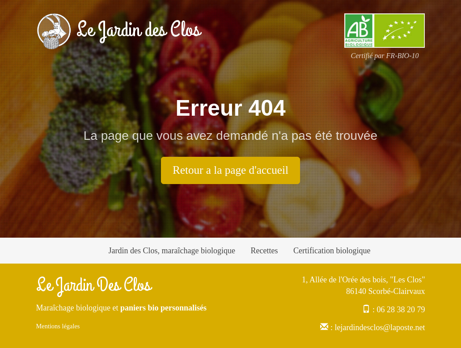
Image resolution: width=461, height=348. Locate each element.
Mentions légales (58, 326)
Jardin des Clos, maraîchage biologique (172, 250)
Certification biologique (331, 250)
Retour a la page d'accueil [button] (230, 170)
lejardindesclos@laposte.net (379, 327)
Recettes (264, 250)
